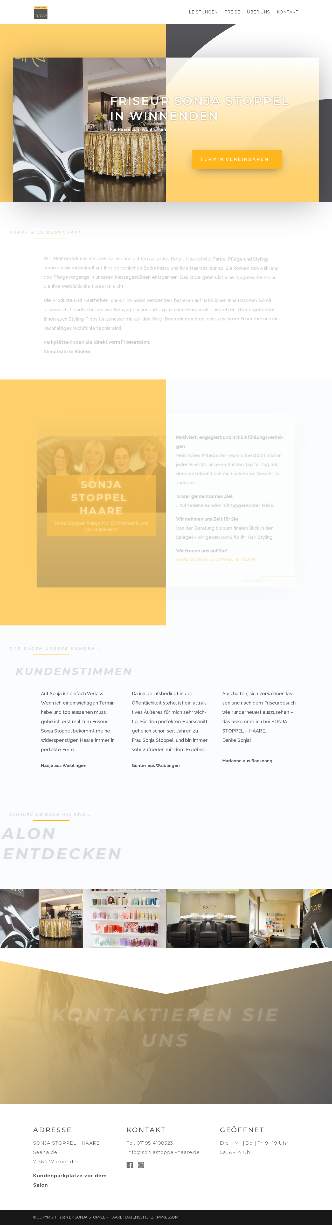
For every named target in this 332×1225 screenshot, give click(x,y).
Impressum (167, 1217)
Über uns (258, 12)
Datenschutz (139, 1217)
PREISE (232, 12)
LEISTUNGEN (203, 12)
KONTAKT (288, 12)
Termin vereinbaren (205, 159)
